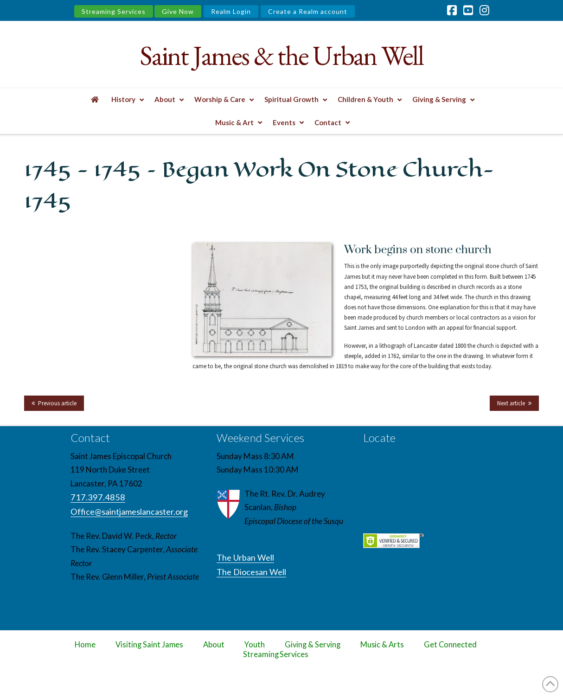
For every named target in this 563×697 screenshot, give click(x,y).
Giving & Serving (312, 644)
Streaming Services (114, 11)
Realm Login (231, 11)
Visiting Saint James (149, 644)
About (213, 644)
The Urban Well (245, 557)
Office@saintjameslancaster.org (129, 511)
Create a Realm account (307, 11)
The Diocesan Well (251, 572)
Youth (254, 644)
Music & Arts (382, 644)
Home (85, 644)
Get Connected (450, 644)
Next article (511, 403)
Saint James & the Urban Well (281, 55)
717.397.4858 (97, 497)
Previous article (57, 403)
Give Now (178, 11)
